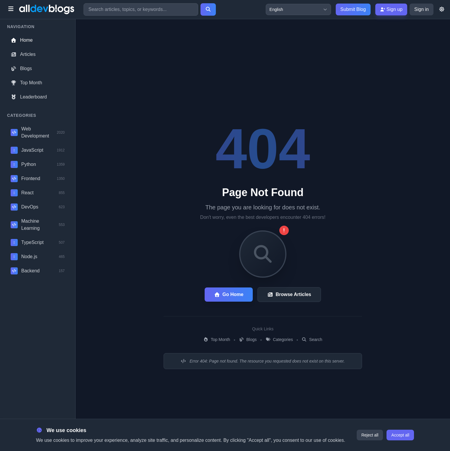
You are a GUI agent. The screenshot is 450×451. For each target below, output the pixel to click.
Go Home (228, 294)
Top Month (26, 82)
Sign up (391, 9)
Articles (23, 54)
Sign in (421, 9)
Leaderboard (29, 96)
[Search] (208, 9)
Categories (279, 339)
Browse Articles (289, 294)
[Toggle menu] (10, 9)
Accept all (400, 435)
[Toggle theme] (442, 9)
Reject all (370, 435)
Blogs (21, 68)
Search (312, 339)
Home (22, 40)
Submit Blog (353, 9)
